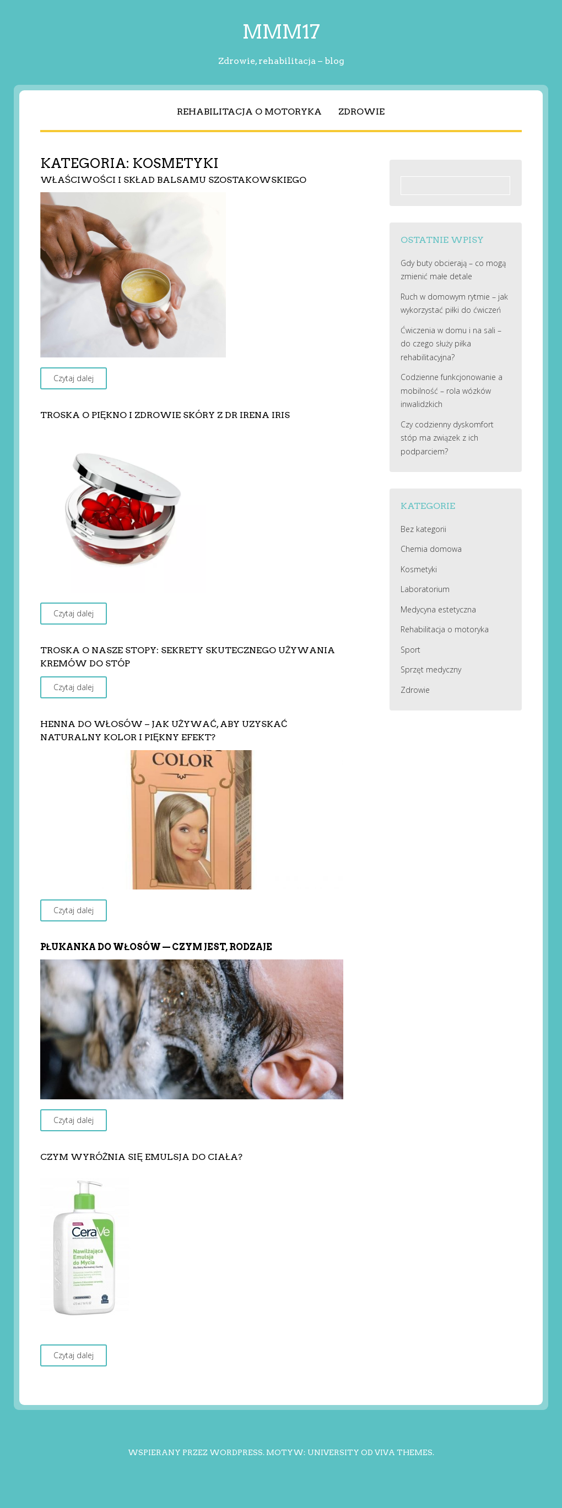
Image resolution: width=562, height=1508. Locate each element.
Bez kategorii (423, 529)
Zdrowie (361, 111)
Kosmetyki (419, 569)
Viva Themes (404, 1452)
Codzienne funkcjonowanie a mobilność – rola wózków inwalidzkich (451, 390)
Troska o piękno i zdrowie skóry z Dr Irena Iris (165, 415)
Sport (410, 649)
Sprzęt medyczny (431, 669)
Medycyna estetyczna (438, 609)
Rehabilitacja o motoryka (249, 111)
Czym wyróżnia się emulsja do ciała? (141, 1157)
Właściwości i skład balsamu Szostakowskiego (173, 180)
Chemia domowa (431, 549)
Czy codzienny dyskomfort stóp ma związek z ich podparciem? (447, 438)
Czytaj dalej (73, 378)
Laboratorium (425, 589)
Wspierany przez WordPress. (196, 1452)
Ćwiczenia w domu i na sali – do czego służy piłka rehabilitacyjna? (451, 343)
